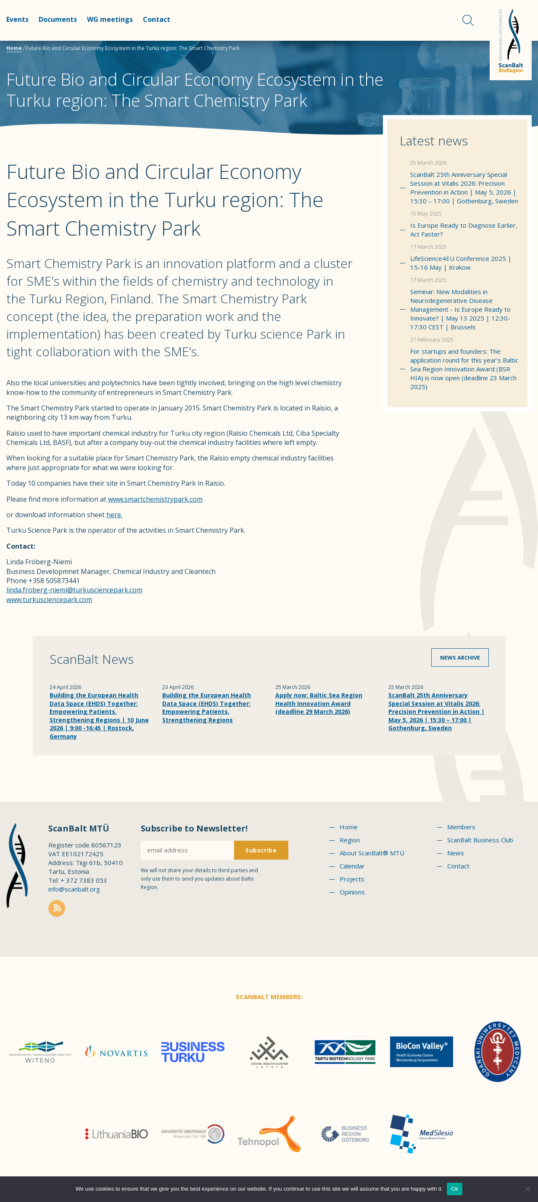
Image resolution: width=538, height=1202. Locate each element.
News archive (460, 657)
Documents (58, 19)
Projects (352, 879)
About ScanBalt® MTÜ (372, 853)
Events (17, 19)
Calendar (352, 866)
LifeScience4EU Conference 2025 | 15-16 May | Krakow (461, 262)
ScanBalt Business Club (480, 840)
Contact (156, 19)
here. (114, 514)
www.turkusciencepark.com (49, 599)
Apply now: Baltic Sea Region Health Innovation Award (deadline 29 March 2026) (318, 703)
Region (350, 840)
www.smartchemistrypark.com (155, 499)
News (455, 853)
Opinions (352, 892)
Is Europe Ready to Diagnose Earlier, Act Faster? (463, 229)
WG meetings (110, 19)
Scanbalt (511, 40)
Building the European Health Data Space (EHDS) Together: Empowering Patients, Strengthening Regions (206, 707)
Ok (454, 1189)
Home (14, 48)
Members (461, 827)
